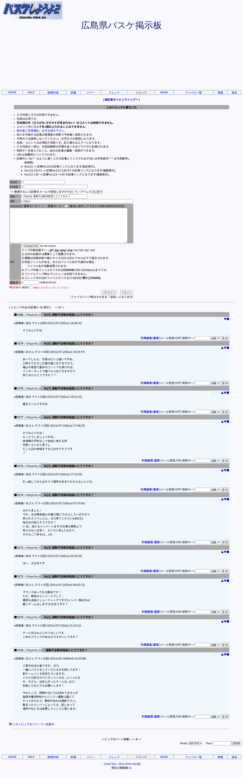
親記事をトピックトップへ (121, 99)
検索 (220, 92)
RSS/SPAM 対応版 (130, 770)
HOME (12, 92)
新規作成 (53, 92)
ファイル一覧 (193, 92)
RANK (164, 92)
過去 (234, 92)
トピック (141, 92)
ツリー (90, 92)
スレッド (114, 92)
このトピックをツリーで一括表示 (31, 731)
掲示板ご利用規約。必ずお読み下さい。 (42, 130)
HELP (31, 92)
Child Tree (110, 770)
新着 (73, 92)
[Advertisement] (121, 60)
